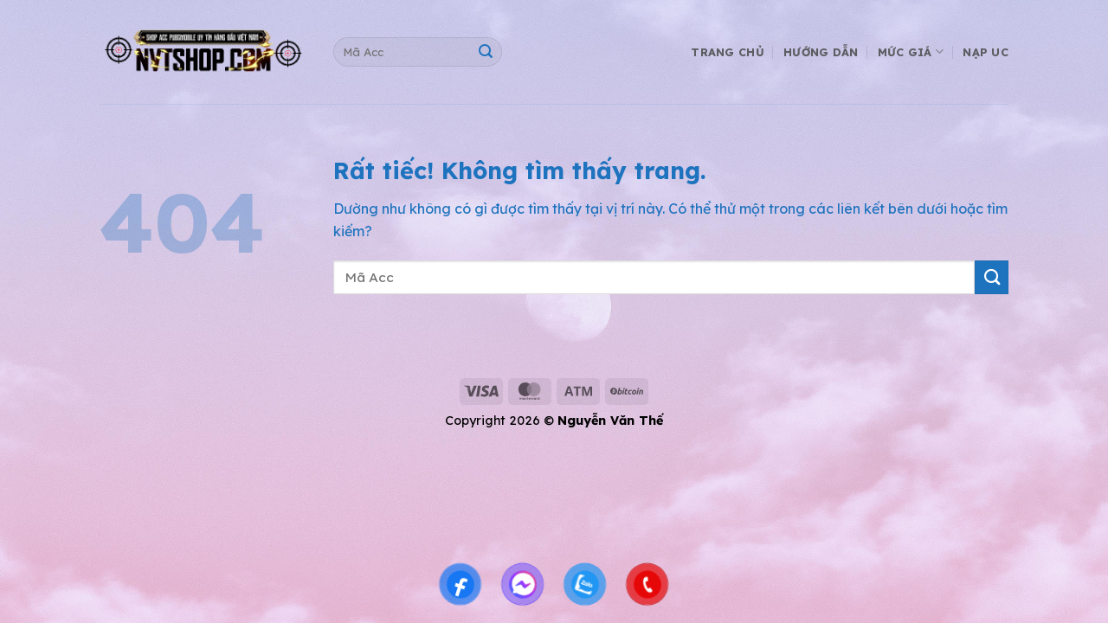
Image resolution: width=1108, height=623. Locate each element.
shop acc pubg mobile (121, 348)
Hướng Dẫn (820, 52)
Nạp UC (985, 52)
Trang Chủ (727, 52)
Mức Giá (911, 51)
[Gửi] (485, 52)
